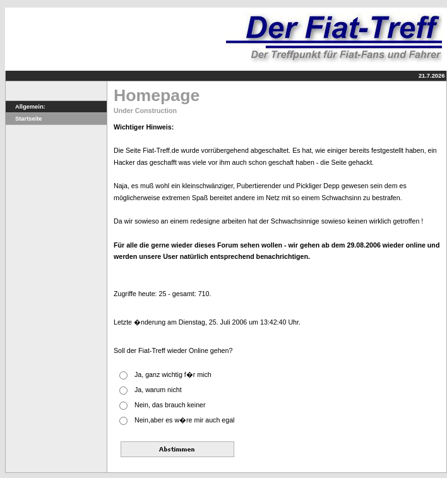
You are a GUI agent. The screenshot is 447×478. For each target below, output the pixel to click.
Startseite (24, 119)
